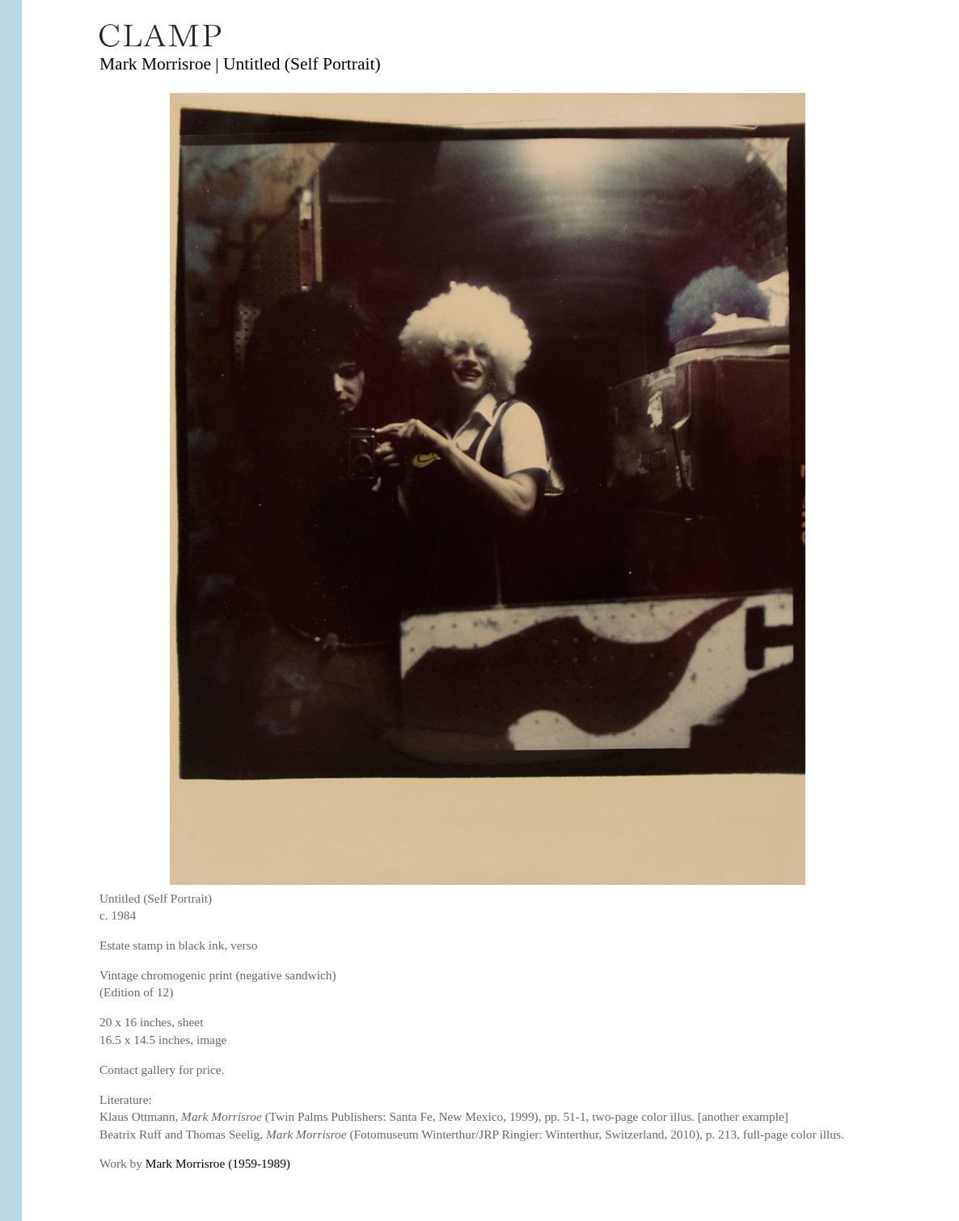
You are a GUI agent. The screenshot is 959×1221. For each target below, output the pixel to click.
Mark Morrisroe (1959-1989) (218, 1163)
